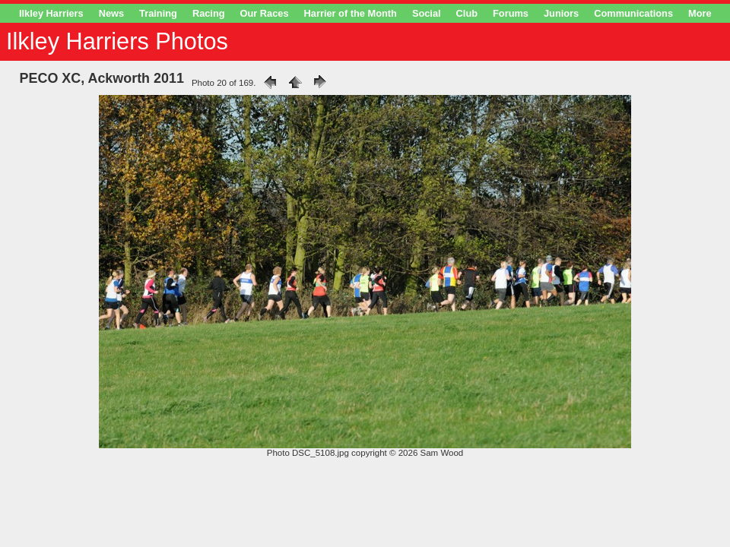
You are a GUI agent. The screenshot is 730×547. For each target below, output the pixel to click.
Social (426, 13)
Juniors (561, 13)
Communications (633, 13)
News (111, 13)
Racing (208, 13)
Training (158, 13)
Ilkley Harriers (51, 13)
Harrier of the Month (350, 13)
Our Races (264, 13)
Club (467, 13)
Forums (510, 13)
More (700, 13)
